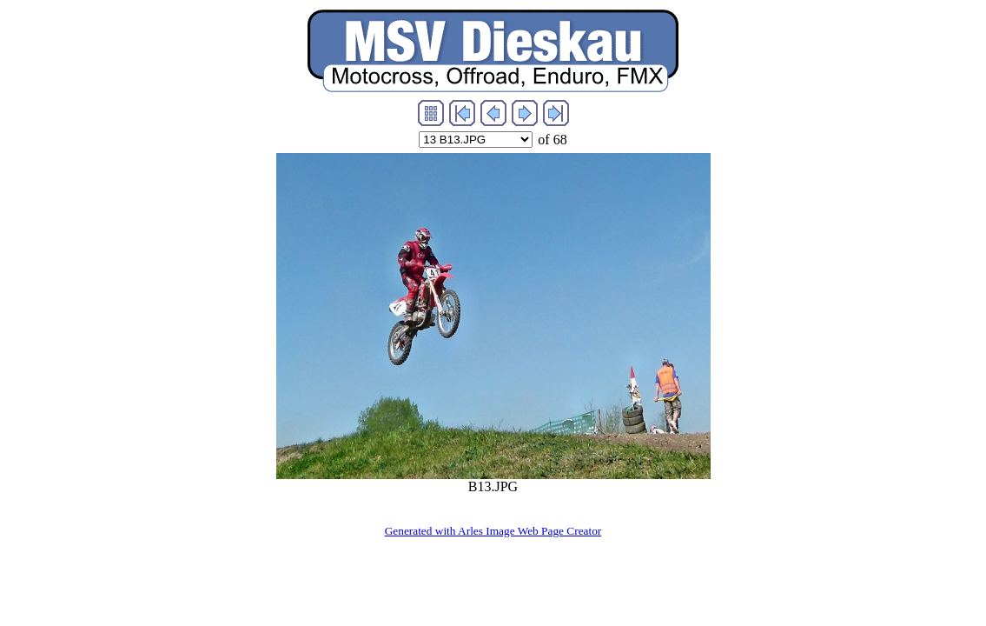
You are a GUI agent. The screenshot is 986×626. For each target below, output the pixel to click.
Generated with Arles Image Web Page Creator (493, 530)
